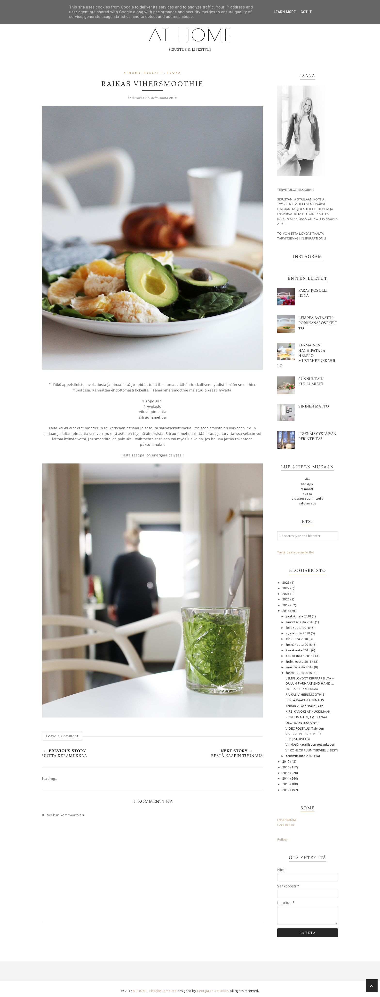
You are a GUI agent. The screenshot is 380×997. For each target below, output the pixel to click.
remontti (308, 489)
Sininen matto (313, 406)
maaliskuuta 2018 (300, 667)
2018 (286, 611)
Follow (282, 839)
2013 (286, 784)
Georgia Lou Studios (213, 991)
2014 (286, 778)
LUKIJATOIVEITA (297, 739)
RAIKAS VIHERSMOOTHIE (304, 695)
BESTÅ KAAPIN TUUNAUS (304, 700)
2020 (286, 599)
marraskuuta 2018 (300, 622)
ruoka (173, 73)
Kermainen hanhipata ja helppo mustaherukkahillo (306, 355)
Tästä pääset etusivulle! (295, 552)
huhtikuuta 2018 (299, 662)
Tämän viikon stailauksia (304, 706)
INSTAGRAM (286, 820)
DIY (307, 479)
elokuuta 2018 (297, 639)
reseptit (154, 73)
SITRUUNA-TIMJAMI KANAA (306, 717)
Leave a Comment (62, 736)
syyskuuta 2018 (298, 633)
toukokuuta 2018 (299, 656)
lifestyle (307, 484)
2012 (286, 790)
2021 (286, 594)
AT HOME (190, 34)
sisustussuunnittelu (307, 498)
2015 (286, 773)
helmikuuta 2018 (299, 673)
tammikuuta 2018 (300, 756)
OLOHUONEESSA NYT (302, 723)
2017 (286, 761)
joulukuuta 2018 (299, 616)
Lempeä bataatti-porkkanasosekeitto (317, 322)
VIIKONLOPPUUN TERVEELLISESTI (311, 750)
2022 (286, 588)
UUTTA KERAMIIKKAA (301, 689)
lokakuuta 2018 (298, 628)
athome (132, 73)
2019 (286, 605)
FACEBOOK (285, 825)
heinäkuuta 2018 (299, 645)
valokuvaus (308, 503)
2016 (286, 767)
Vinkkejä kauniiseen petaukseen (310, 744)
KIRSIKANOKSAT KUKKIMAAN (308, 712)
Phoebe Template (163, 991)
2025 (286, 583)
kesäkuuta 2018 (298, 650)
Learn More (285, 12)
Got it (306, 12)
